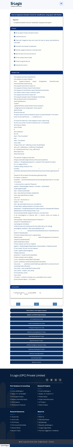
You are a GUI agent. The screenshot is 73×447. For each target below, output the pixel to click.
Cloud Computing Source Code (36, 323)
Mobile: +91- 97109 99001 (18, 394)
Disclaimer (51, 442)
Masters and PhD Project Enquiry (36, 315)
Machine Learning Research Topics (36, 332)
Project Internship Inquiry (46, 399)
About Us (41, 417)
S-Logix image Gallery (45, 428)
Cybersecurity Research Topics (36, 349)
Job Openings (43, 422)
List (36, 304)
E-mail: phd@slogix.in (17, 391)
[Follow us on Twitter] (51, 380)
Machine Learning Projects (36, 353)
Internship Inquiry (44, 419)
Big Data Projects (36, 362)
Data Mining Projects (36, 358)
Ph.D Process (15, 422)
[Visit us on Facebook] (47, 380)
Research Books (15, 428)
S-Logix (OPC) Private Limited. (30, 442)
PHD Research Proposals (18, 405)
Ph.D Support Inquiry (17, 396)
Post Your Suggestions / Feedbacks (49, 430)
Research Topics (16, 430)
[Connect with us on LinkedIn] (55, 380)
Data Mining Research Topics (36, 336)
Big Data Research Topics (36, 340)
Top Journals (15, 417)
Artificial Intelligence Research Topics (36, 345)
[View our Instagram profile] (60, 380)
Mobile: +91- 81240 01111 (46, 394)
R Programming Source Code (36, 327)
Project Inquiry (43, 396)
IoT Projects (42, 402)
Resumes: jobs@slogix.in (46, 425)
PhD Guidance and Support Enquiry (37, 310)
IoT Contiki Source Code (36, 319)
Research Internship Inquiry (19, 399)
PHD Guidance (15, 402)
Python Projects (43, 405)
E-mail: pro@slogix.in (45, 391)
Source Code (15, 419)
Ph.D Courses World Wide (18, 425)
